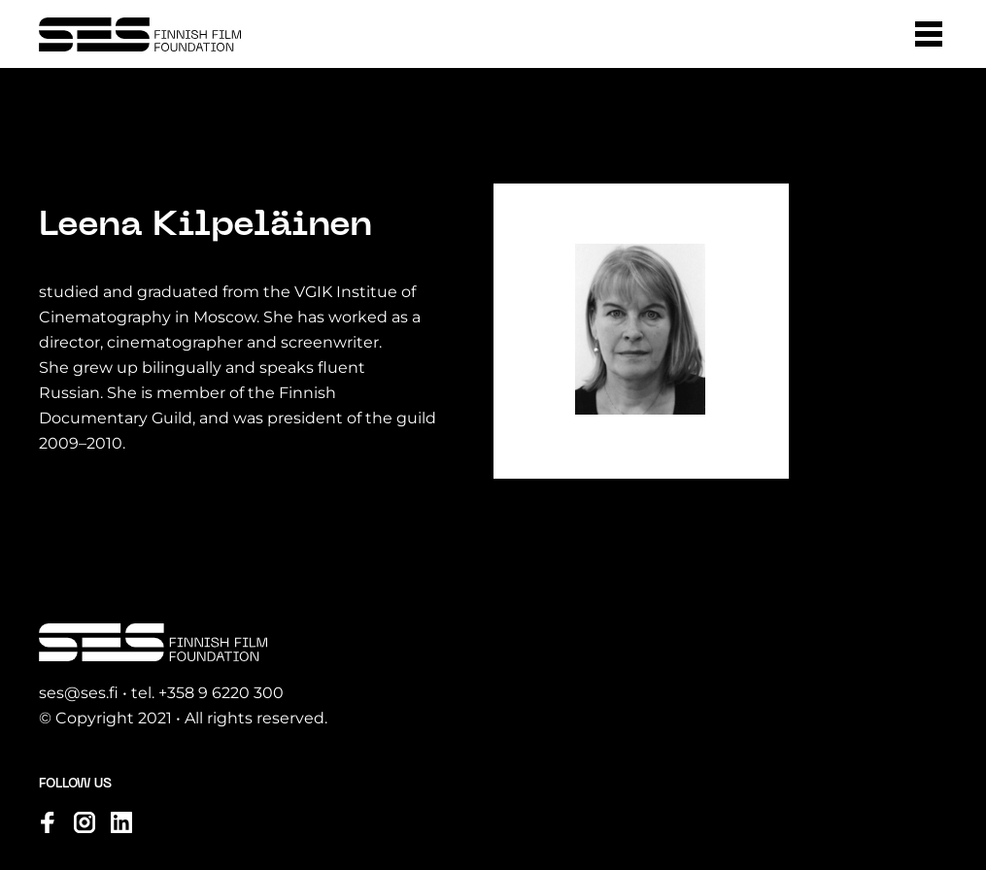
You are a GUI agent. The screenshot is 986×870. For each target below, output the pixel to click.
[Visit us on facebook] (47, 822)
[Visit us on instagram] (84, 822)
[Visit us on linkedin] (121, 822)
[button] (929, 34)
